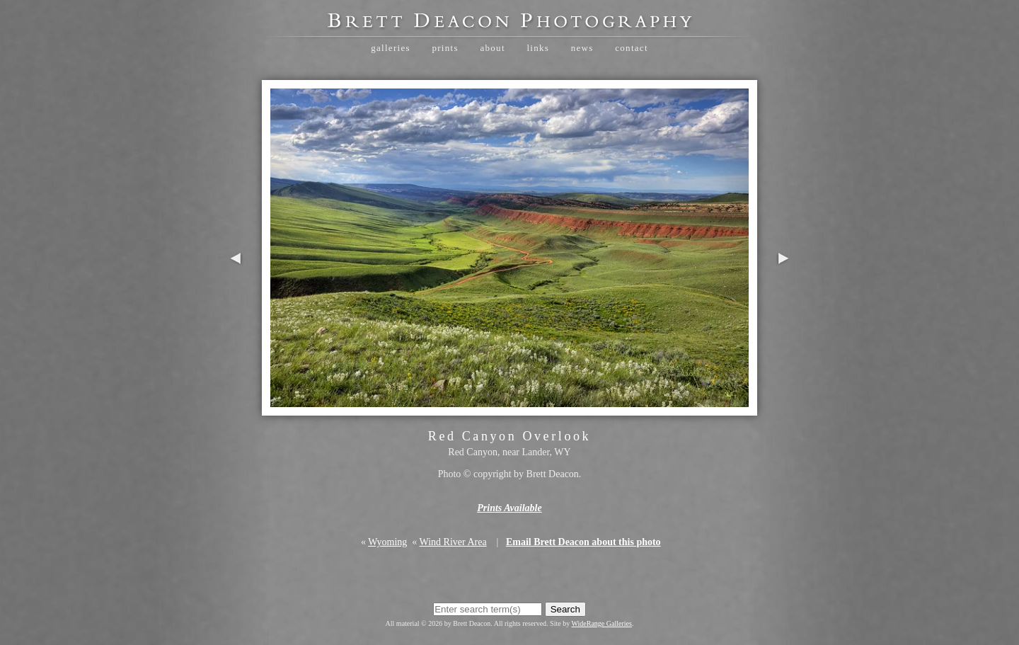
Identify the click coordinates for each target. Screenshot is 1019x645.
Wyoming (387, 542)
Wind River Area (453, 542)
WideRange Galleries (602, 623)
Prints (445, 47)
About (492, 47)
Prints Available (509, 508)
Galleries (390, 47)
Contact (631, 47)
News (582, 47)
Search (565, 609)
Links (537, 47)
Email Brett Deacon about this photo (583, 542)
